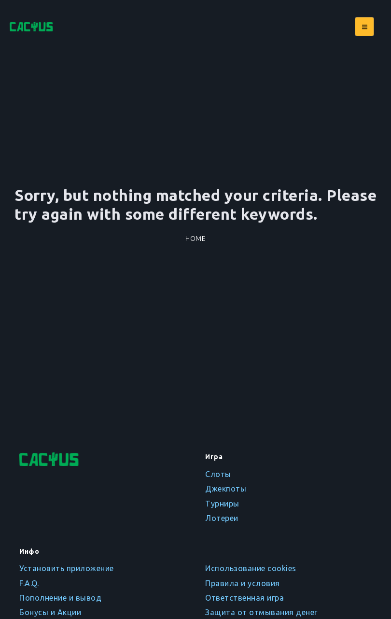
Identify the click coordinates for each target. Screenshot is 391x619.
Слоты (218, 474)
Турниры (222, 503)
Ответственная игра (244, 597)
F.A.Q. (29, 583)
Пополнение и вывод (60, 597)
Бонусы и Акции (50, 612)
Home (195, 238)
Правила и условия (242, 583)
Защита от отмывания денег (261, 612)
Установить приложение (66, 568)
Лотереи (221, 518)
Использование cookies (250, 568)
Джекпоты (225, 488)
